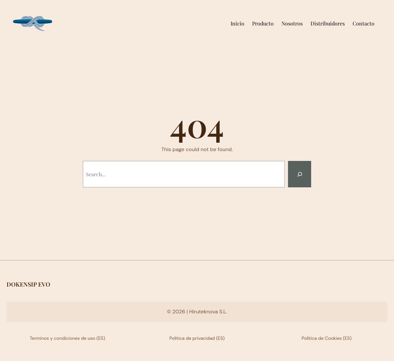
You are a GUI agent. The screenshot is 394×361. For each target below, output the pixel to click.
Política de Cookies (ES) (327, 338)
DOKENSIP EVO (28, 284)
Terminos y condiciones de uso (62, 338)
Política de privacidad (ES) (197, 338)
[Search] (299, 174)
